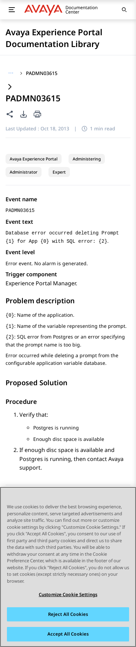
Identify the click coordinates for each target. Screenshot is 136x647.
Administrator (23, 172)
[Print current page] (37, 114)
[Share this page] (10, 114)
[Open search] (124, 10)
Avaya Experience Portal (33, 159)
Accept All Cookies (68, 634)
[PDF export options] (23, 114)
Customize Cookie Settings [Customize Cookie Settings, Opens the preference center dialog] (68, 595)
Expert (59, 172)
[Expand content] (10, 87)
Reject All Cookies (68, 614)
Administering (87, 159)
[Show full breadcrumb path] (11, 73)
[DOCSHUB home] (62, 10)
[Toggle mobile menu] (12, 10)
